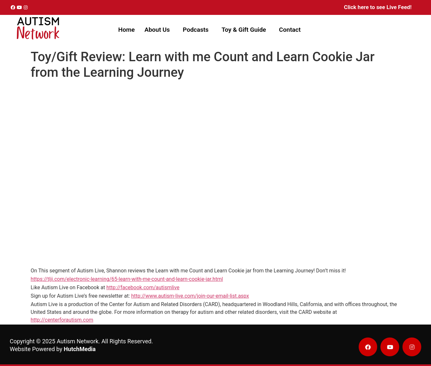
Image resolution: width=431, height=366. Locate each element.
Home (126, 29)
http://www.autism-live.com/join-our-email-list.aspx (190, 296)
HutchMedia (80, 349)
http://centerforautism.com (62, 320)
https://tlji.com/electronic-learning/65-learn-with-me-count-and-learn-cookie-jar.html (127, 279)
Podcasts (196, 29)
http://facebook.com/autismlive (142, 287)
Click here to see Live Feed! (378, 7)
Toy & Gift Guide (243, 29)
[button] (158, 30)
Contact (290, 29)
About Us (157, 29)
